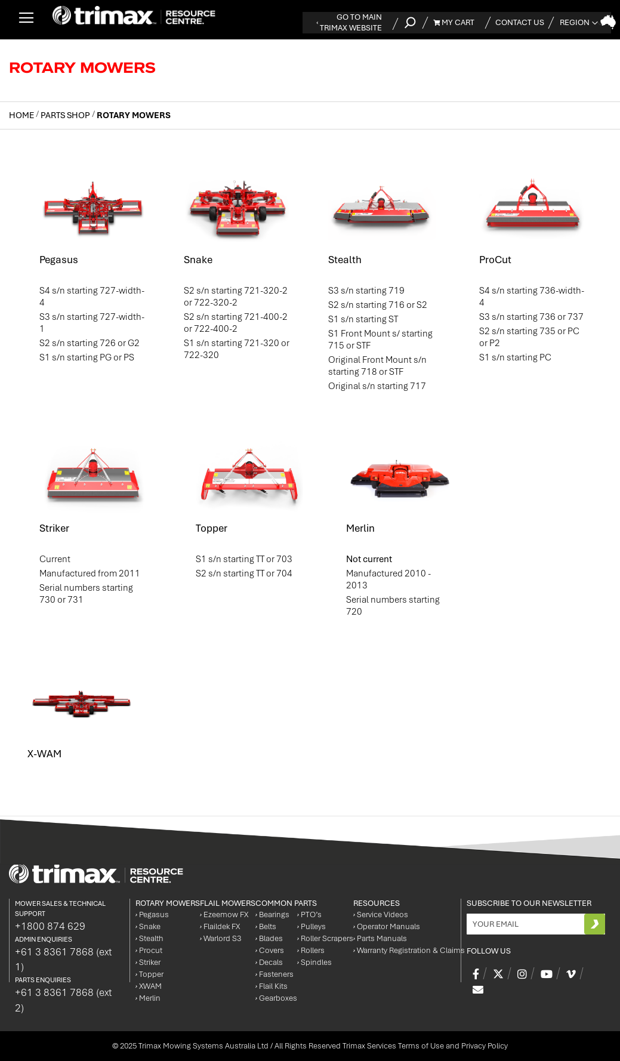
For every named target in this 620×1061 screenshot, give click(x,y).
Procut (148, 950)
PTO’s (309, 914)
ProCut (495, 259)
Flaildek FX (220, 926)
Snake (198, 259)
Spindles (314, 962)
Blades (269, 938)
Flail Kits (271, 986)
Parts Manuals (380, 938)
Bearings (272, 914)
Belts (265, 926)
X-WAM (44, 753)
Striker (54, 528)
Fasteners (274, 974)
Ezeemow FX (224, 914)
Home (22, 115)
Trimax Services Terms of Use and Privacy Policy (425, 1046)
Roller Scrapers (325, 938)
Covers (269, 950)
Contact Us (519, 22)
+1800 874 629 (50, 926)
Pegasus (58, 259)
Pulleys (311, 926)
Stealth (345, 259)
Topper (211, 528)
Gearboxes (276, 998)
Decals (269, 962)
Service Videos (380, 914)
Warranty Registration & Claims (409, 950)
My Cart (453, 22)
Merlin (360, 528)
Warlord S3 (220, 938)
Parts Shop (66, 115)
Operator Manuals (386, 926)
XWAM (148, 986)
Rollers (311, 950)
